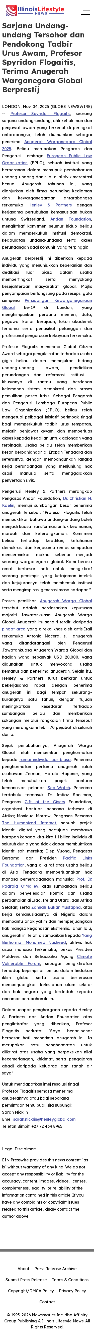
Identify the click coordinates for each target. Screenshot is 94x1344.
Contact (47, 1301)
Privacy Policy (72, 1290)
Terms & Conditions (70, 1279)
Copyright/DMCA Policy (31, 1290)
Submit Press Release (26, 1279)
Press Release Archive (55, 1268)
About (23, 1268)
